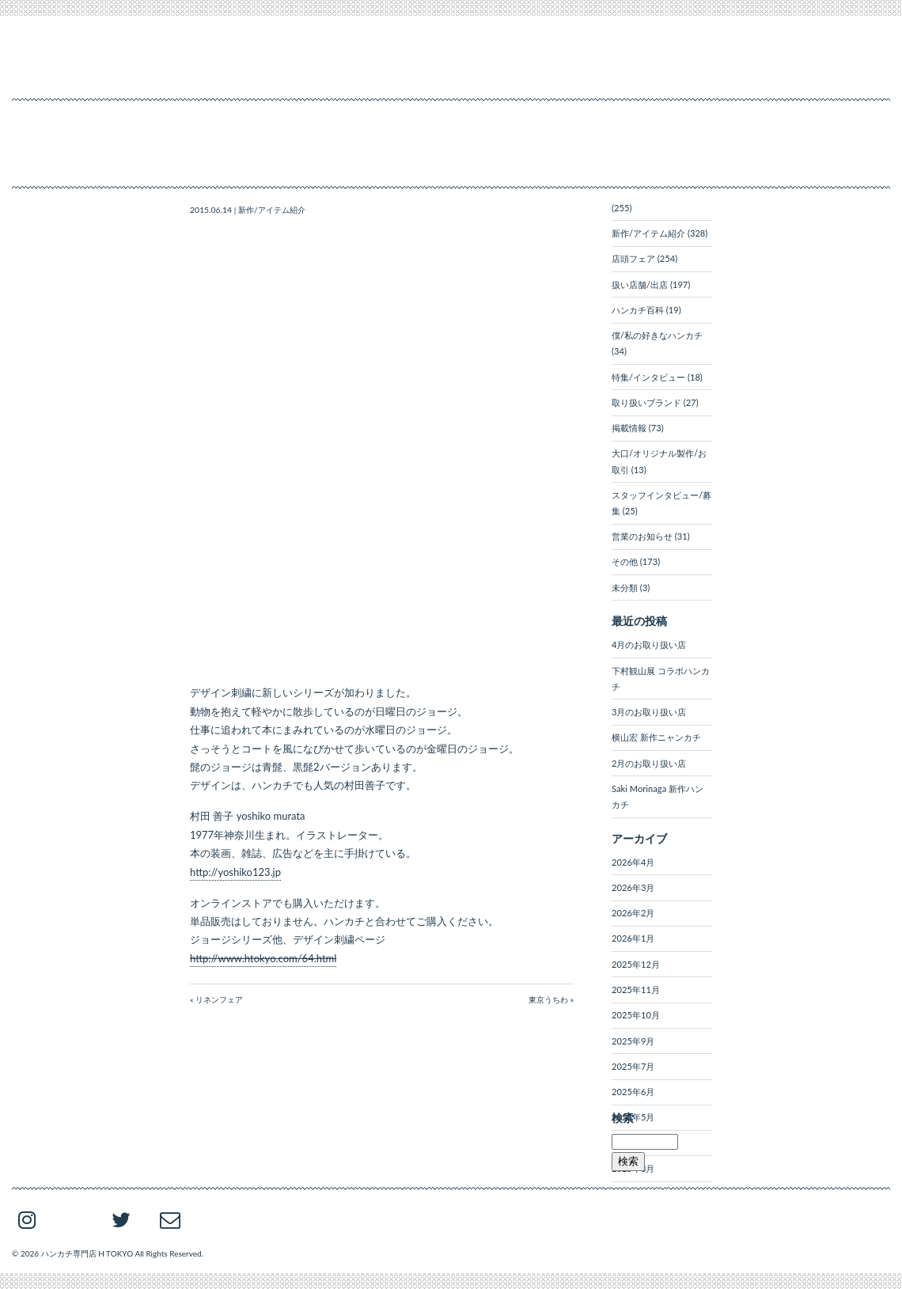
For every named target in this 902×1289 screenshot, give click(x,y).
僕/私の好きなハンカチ (657, 335)
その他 (625, 561)
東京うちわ (548, 999)
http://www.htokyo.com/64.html (263, 958)
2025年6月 (633, 1091)
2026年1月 (633, 938)
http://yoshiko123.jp (235, 872)
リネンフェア (219, 999)
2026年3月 (633, 887)
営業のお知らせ (642, 536)
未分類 (625, 587)
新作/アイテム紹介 (271, 209)
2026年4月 (633, 862)
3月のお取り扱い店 (649, 712)
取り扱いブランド (646, 402)
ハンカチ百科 (638, 310)
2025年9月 (633, 1041)
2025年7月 (633, 1066)
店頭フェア (633, 258)
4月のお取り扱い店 (649, 644)
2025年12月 (636, 964)
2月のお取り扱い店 (649, 763)
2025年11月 (636, 989)
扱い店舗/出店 (640, 284)
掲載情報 (629, 428)
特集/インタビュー (648, 377)
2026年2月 (633, 913)
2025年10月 (636, 1015)
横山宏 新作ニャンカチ (656, 737)
